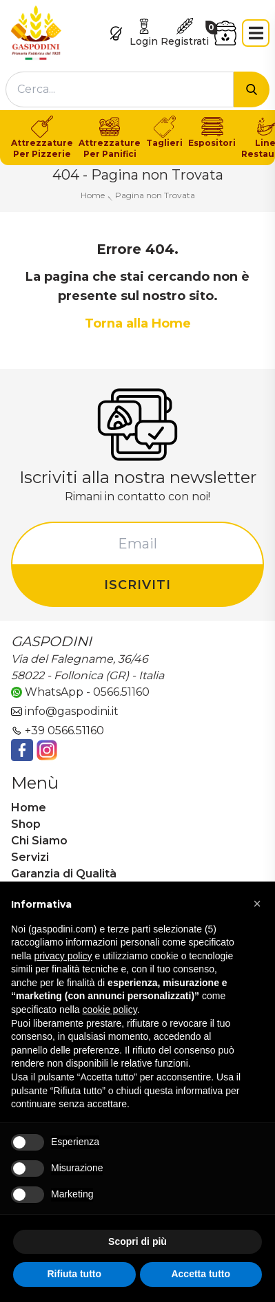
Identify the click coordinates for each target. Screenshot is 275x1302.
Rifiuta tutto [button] (74, 1273)
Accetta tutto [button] (200, 1273)
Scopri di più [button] (137, 1241)
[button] (257, 904)
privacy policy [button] (63, 955)
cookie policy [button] (110, 1009)
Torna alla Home (138, 323)
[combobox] (120, 89)
